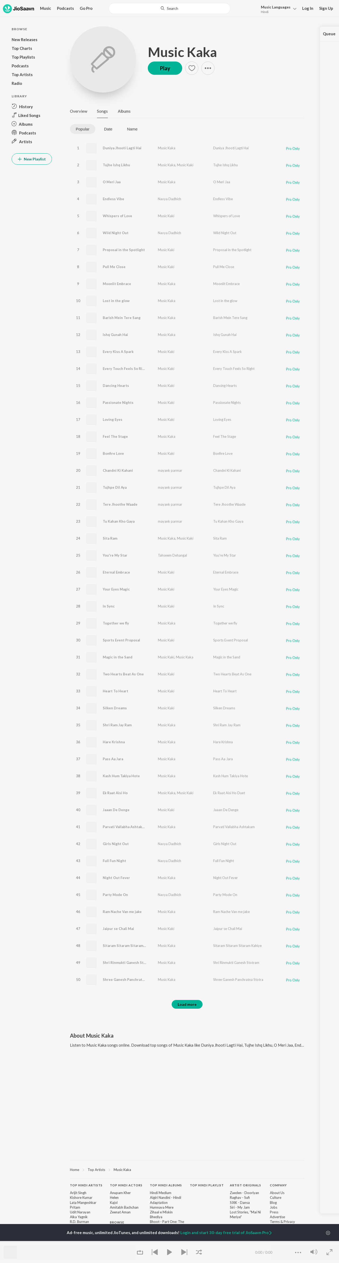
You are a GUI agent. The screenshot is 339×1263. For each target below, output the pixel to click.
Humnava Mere (161, 1207)
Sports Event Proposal (121, 640)
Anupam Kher (120, 1193)
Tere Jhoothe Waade (120, 504)
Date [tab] (108, 129)
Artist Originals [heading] (245, 1185)
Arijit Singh (78, 1193)
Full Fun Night (114, 861)
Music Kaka (182, 52)
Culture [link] (275, 1197)
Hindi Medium (160, 1193)
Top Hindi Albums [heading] (166, 1185)
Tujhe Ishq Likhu (116, 165)
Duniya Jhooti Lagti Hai (122, 148)
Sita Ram (110, 538)
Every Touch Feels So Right (125, 368)
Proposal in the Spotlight (124, 250)
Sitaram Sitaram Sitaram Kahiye (129, 945)
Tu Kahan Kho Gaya (119, 521)
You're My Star (115, 555)
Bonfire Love (113, 453)
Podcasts (65, 8)
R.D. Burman (79, 1222)
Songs (102, 111)
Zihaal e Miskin (161, 1212)
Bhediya (156, 1217)
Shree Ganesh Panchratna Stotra (130, 979)
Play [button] (165, 68)
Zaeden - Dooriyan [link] (244, 1193)
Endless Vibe (113, 199)
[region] (187, 1169)
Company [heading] (278, 1185)
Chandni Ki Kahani (118, 470)
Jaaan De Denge (116, 810)
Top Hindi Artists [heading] (86, 1185)
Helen (114, 1197)
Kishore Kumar (81, 1197)
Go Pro (86, 8)
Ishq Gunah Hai (115, 335)
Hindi (265, 12)
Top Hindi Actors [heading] (126, 1185)
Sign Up (326, 8)
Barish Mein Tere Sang (122, 318)
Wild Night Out (115, 233)
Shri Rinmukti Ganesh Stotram (128, 962)
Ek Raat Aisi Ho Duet (229, 793)
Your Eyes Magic (116, 589)
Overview (78, 111)
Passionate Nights (118, 402)
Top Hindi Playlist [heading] (207, 1185)
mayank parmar (170, 470)
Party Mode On (115, 895)
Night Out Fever (116, 878)
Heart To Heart (115, 691)
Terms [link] (275, 1222)
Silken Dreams (115, 708)
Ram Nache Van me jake (122, 912)
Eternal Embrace (116, 572)
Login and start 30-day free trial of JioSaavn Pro (226, 1232)
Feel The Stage (115, 436)
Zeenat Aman (120, 1212)
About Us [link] (277, 1193)
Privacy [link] (289, 1222)
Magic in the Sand (117, 657)
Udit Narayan (80, 1212)
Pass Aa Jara (113, 759)
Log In (307, 8)
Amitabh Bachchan (124, 1207)
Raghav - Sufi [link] (240, 1197)
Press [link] (274, 1212)
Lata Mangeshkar (83, 1202)
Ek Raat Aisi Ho (115, 793)
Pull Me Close (114, 267)
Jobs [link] (273, 1207)
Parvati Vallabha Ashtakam (125, 827)
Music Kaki (185, 165)
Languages (276, 7)
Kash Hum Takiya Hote (121, 776)
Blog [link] (273, 1202)
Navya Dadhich (169, 199)
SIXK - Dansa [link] (240, 1202)
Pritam (75, 1207)
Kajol (114, 1202)
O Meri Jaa (112, 182)
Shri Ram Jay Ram (117, 725)
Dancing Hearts (116, 385)
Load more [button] (187, 1004)
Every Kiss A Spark (118, 351)
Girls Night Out (116, 844)
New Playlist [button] (32, 159)
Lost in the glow (116, 301)
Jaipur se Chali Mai (118, 929)
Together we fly (116, 623)
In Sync (109, 606)
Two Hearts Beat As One (123, 674)
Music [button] (45, 8)
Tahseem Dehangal (172, 555)
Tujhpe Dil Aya (115, 487)
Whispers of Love (117, 216)
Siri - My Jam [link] (240, 1207)
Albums (124, 111)
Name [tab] (132, 129)
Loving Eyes (112, 419)
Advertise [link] (277, 1217)
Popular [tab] (83, 129)
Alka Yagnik (79, 1217)
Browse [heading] (117, 1222)
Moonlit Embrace (117, 284)
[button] (277, 8)
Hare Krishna (114, 742)
